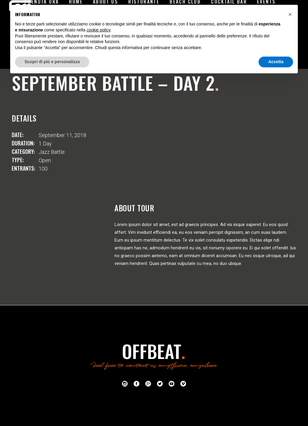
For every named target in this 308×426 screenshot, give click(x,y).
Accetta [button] (275, 61)
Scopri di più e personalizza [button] (52, 61)
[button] (290, 14)
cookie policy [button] (98, 30)
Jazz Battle (52, 152)
